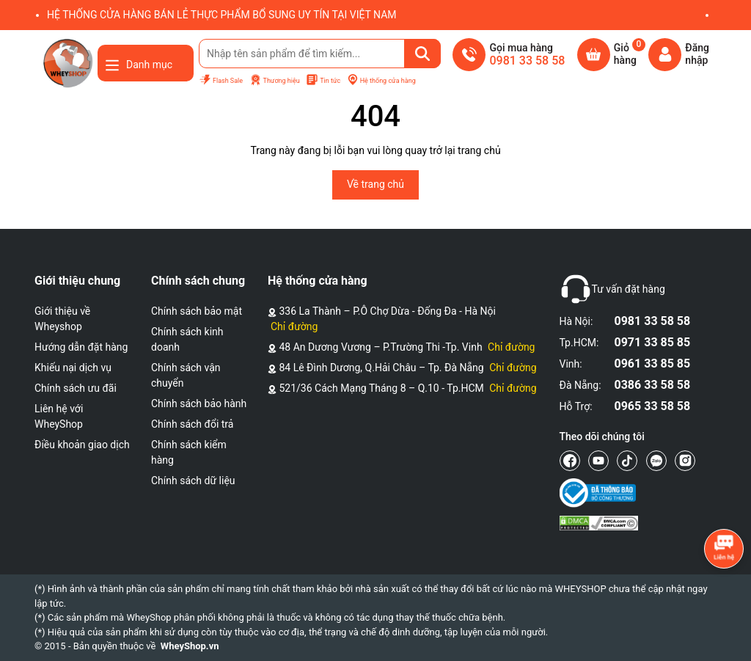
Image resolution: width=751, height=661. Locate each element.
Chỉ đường (294, 326)
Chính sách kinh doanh (187, 339)
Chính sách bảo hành (198, 403)
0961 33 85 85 (653, 363)
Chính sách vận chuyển (186, 375)
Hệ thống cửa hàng (381, 80)
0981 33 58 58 (653, 321)
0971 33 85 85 (653, 342)
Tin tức (323, 80)
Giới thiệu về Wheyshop (62, 318)
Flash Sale (221, 80)
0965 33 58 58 (653, 406)
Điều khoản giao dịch (82, 444)
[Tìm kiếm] (422, 53)
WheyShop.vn (190, 645)
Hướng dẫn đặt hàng (81, 347)
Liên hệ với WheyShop (58, 416)
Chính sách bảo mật (196, 311)
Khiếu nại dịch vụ (72, 367)
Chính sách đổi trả (192, 424)
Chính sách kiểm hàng (189, 452)
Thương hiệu (274, 81)
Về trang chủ (375, 184)
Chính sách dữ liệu (193, 480)
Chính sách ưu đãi (75, 388)
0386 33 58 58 (653, 385)
